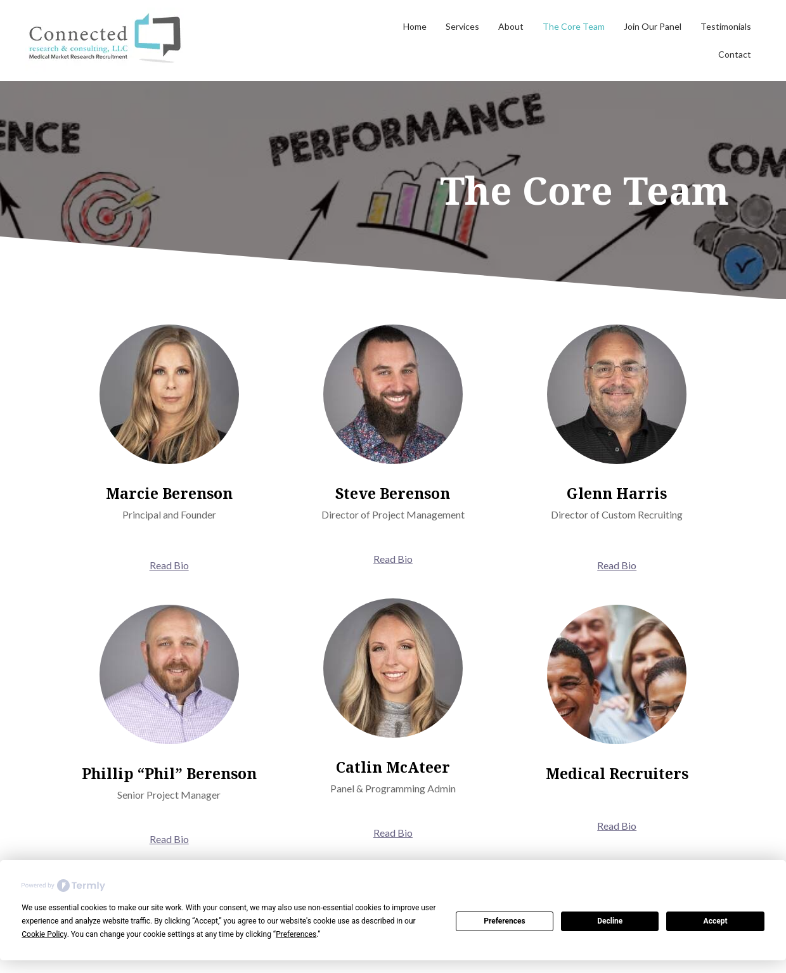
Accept (716, 921)
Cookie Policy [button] (44, 934)
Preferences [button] (296, 934)
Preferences (504, 921)
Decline (609, 921)
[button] (169, 565)
